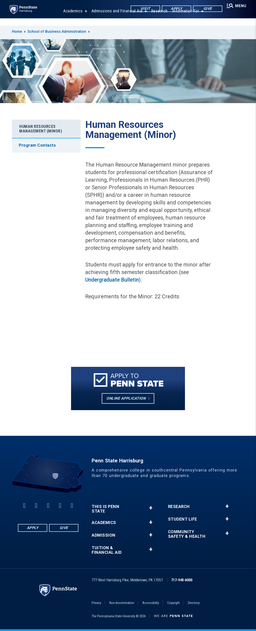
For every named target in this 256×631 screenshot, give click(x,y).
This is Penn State (105, 508)
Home (17, 31)
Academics (71, 18)
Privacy (96, 603)
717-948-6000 (181, 580)
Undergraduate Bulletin (112, 280)
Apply (174, 9)
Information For (184, 18)
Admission (104, 535)
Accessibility (150, 603)
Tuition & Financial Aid (107, 550)
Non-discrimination (121, 603)
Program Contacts (37, 145)
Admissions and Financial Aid (115, 18)
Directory (194, 603)
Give (205, 9)
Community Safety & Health (187, 534)
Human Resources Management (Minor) (40, 128)
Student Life (182, 519)
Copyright (173, 603)
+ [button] (150, 508)
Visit (143, 9)
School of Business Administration (57, 31)
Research (158, 18)
